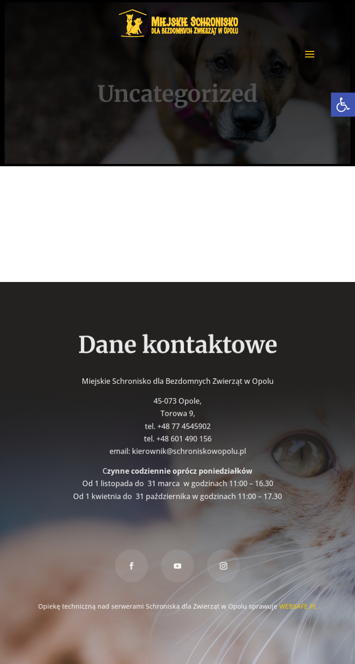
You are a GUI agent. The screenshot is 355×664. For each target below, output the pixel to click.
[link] (343, 105)
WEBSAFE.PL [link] (297, 605)
